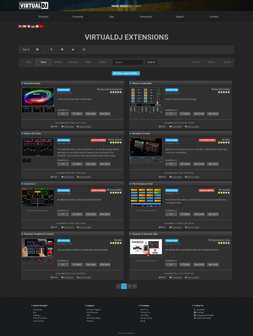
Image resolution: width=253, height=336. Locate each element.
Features (36, 315)
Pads (88, 62)
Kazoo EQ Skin (32, 133)
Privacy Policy (146, 318)
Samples (73, 62)
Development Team (221, 240)
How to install (85, 126)
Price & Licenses (40, 318)
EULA (142, 321)
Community (146, 16)
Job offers (144, 315)
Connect (213, 16)
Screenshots (38, 321)
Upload (227, 62)
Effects (58, 62)
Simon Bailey (116, 190)
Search (151, 62)
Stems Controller (142, 83)
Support (180, 16)
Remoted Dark (32, 83)
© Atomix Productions (126, 333)
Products (43, 16)
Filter (212, 62)
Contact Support (94, 309)
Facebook (199, 309)
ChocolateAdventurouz (111, 89)
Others (102, 62)
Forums (90, 321)
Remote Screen (141, 133)
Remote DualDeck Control (39, 234)
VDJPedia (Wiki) (93, 318)
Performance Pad (142, 183)
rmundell (226, 190)
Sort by (197, 62)
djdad (119, 240)
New (28, 62)
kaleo (227, 139)
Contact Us (145, 312)
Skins (43, 62)
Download (77, 16)
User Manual (92, 312)
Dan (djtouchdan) (222, 89)
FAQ (88, 315)
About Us (144, 309)
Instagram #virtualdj (204, 315)
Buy (112, 16)
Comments (69, 126)
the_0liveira (116, 139)
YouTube (199, 312)
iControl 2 (29, 183)
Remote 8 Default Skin (145, 234)
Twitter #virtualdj (202, 318)
